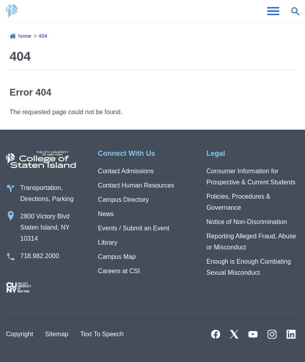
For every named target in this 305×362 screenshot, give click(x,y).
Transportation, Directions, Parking (46, 193)
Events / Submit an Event (134, 228)
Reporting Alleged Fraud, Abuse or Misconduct (251, 242)
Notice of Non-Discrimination (247, 221)
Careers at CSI (119, 271)
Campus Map (117, 256)
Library (108, 242)
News (106, 214)
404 (43, 36)
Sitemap (56, 334)
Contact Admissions (126, 171)
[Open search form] (295, 11)
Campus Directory (123, 199)
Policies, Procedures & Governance (238, 202)
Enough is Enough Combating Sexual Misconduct (249, 267)
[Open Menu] (273, 11)
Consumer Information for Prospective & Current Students (251, 177)
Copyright (19, 334)
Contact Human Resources (136, 185)
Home (24, 36)
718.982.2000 (39, 256)
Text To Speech (102, 334)
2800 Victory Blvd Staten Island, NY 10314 (45, 227)
